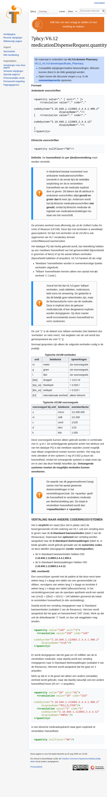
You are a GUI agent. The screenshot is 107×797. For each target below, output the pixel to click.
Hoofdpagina (9, 34)
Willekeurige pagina (12, 41)
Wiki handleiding (11, 55)
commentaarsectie (49, 80)
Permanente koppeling (14, 81)
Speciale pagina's (11, 74)
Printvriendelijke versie (14, 78)
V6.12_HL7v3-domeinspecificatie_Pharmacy (59, 63)
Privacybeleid (36, 767)
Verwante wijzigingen (13, 71)
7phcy (33, 11)
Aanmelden (99, 3)
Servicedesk (9, 51)
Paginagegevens (11, 85)
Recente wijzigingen (12, 37)
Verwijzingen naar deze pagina (14, 66)
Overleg (43, 11)
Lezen (61, 11)
